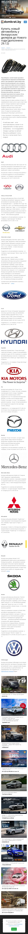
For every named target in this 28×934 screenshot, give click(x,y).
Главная (3, 47)
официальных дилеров (7, 671)
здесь (12, 283)
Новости (8, 47)
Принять (14, 929)
